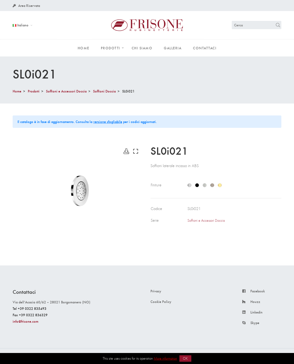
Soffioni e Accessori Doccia (66, 91)
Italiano (21, 24)
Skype (254, 322)
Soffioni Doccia (104, 91)
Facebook (257, 291)
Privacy (155, 291)
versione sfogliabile (107, 121)
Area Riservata (26, 5)
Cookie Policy (160, 301)
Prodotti (34, 91)
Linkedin (256, 312)
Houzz (255, 301)
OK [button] (185, 358)
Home (17, 91)
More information (165, 358)
